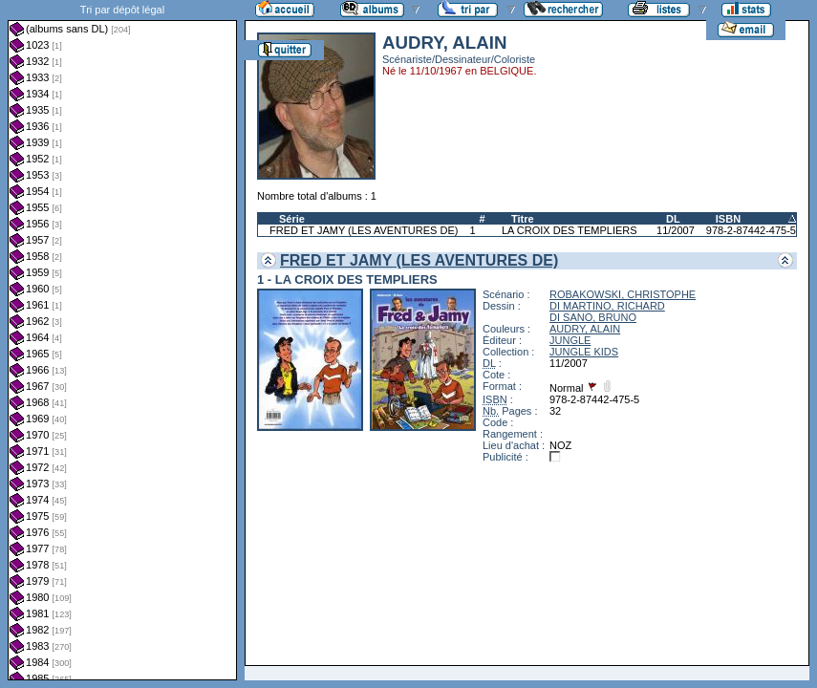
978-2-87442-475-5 (751, 230)
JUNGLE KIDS (583, 351)
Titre (522, 219)
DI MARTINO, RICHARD (607, 306)
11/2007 (675, 230)
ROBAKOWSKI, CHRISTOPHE (622, 294)
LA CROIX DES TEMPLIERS (569, 230)
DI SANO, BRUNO (592, 317)
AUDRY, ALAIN (584, 328)
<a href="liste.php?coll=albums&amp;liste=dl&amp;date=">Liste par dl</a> (122, 340)
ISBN (728, 219)
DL (673, 219)
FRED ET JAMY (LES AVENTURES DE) (363, 230)
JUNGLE (570, 340)
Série (292, 219)
